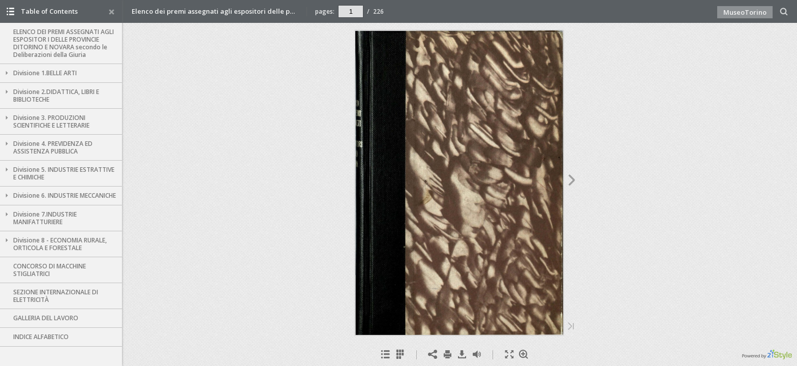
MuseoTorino (745, 12)
